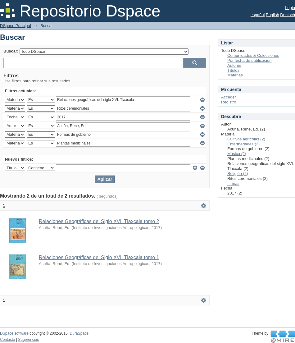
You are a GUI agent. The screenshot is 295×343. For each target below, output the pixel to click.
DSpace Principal (15, 25)
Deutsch (287, 14)
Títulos (233, 70)
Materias (235, 75)
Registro (228, 102)
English (272, 14)
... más (233, 183)
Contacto (7, 339)
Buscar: (10, 51)
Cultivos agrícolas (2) (246, 139)
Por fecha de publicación (249, 60)
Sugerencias (28, 339)
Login (290, 7)
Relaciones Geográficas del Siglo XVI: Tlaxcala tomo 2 (99, 221)
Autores (234, 65)
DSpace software (14, 333)
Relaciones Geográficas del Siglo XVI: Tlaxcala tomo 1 (99, 257)
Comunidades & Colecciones (253, 55)
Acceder (228, 97)
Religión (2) (237, 173)
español (258, 14)
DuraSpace (79, 333)
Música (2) (236, 153)
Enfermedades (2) (243, 144)
